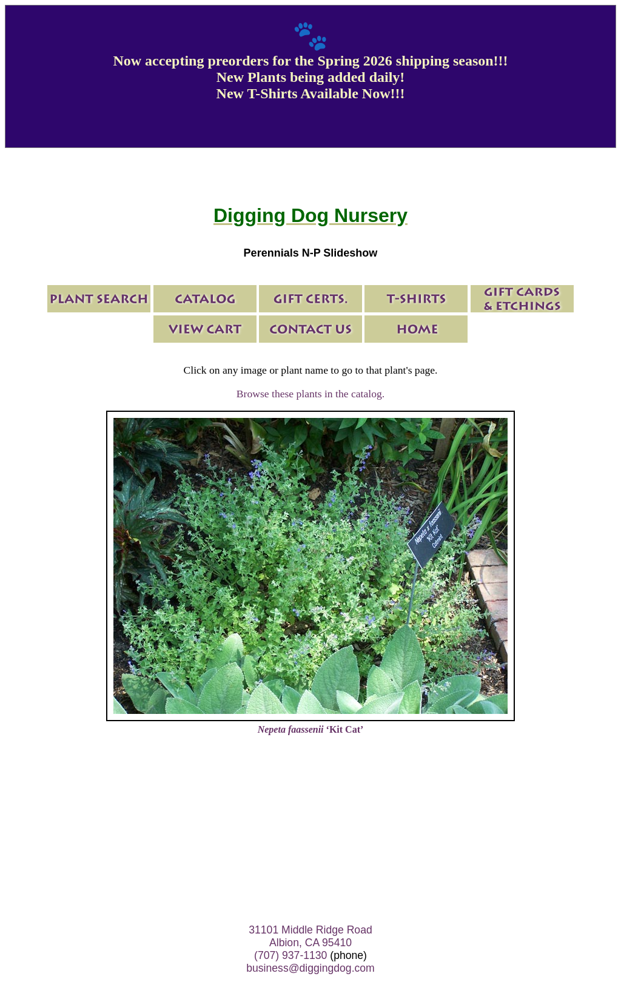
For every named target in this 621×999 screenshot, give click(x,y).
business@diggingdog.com (310, 968)
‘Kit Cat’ (311, 729)
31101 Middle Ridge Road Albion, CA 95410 (310, 936)
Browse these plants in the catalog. (310, 394)
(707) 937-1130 (290, 955)
